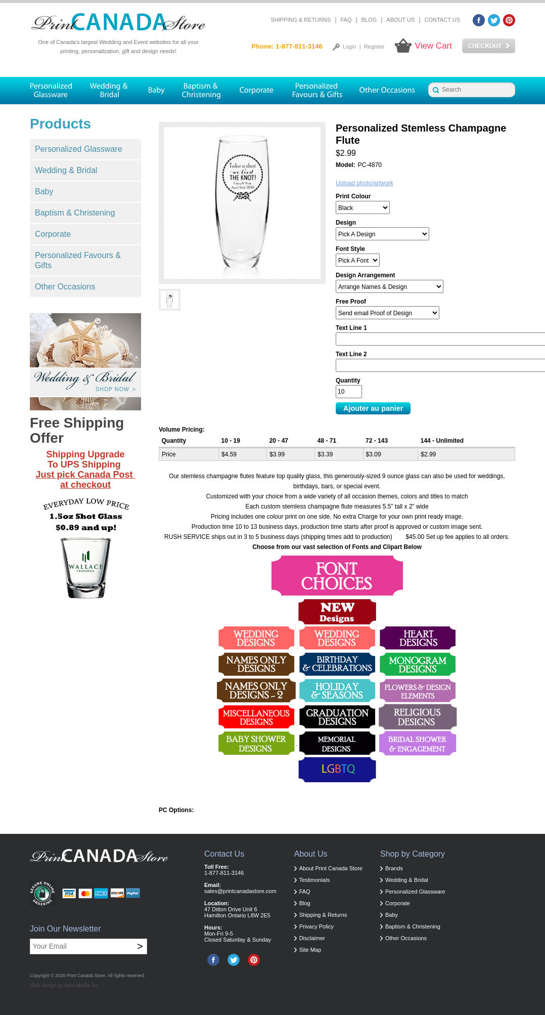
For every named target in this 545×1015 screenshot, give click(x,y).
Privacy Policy (316, 926)
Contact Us (443, 20)
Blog (369, 20)
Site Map (310, 950)
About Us (400, 20)
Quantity (348, 380)
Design (346, 222)
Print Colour (353, 196)
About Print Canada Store (330, 868)
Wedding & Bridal (66, 170)
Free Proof (351, 301)
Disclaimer (312, 938)
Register (374, 47)
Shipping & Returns (300, 20)
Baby (44, 191)
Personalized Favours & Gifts (78, 260)
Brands (394, 868)
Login (349, 47)
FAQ (346, 20)
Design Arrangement (365, 275)
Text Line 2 (351, 354)
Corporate (53, 234)
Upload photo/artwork (364, 183)
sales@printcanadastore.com (240, 891)
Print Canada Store (86, 975)
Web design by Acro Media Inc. (65, 985)
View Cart (433, 46)
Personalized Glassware (78, 149)
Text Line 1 (351, 327)
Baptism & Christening (75, 212)
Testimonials (314, 880)
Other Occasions (65, 286)
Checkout (488, 46)
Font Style (350, 248)
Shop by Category (412, 854)
